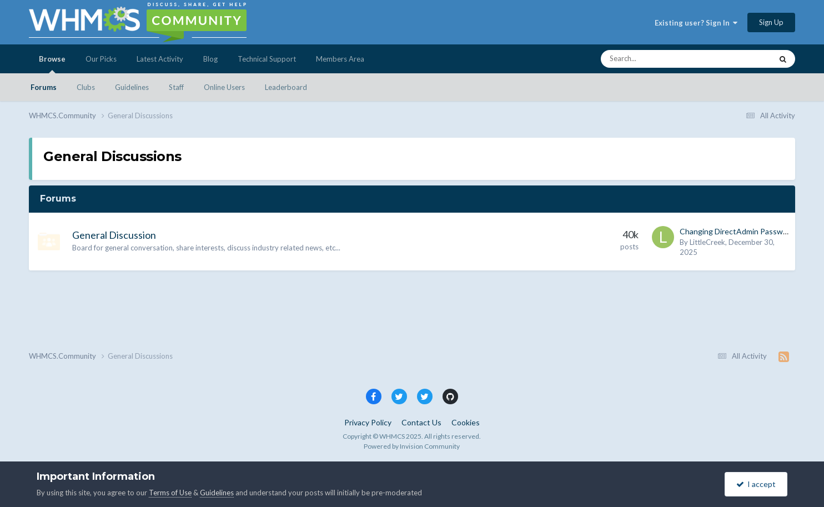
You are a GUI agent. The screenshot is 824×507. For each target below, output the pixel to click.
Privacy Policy (367, 422)
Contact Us (421, 422)
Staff (176, 87)
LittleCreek (707, 242)
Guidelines (132, 87)
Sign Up (771, 22)
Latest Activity (160, 58)
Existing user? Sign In (696, 22)
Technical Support (267, 58)
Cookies (465, 422)
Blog (210, 58)
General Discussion (114, 235)
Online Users (224, 87)
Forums (44, 87)
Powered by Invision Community (412, 446)
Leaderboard (286, 87)
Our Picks (101, 58)
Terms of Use (170, 492)
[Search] (658, 59)
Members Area (340, 58)
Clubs (86, 87)
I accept (756, 484)
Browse (52, 63)
